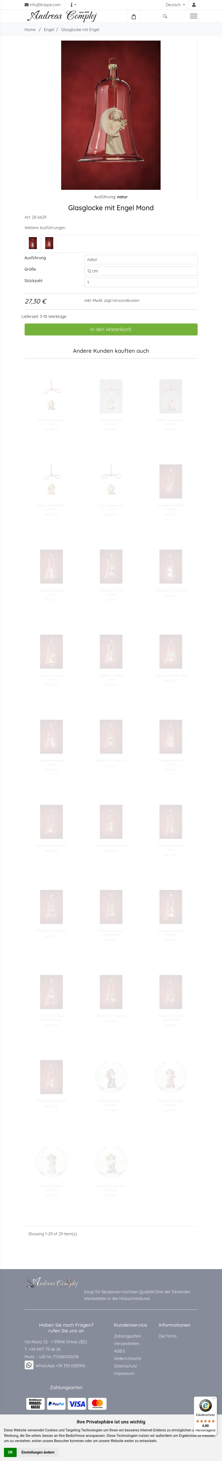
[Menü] (214, 1400)
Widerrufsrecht (127, 1358)
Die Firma (168, 1336)
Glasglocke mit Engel (80, 29)
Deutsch (174, 4)
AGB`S (119, 1351)
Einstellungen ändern (38, 1452)
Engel (49, 29)
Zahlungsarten (127, 1336)
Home (30, 29)
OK (10, 1452)
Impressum (124, 1373)
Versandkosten (125, 300)
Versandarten (126, 1344)
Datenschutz (125, 1366)
